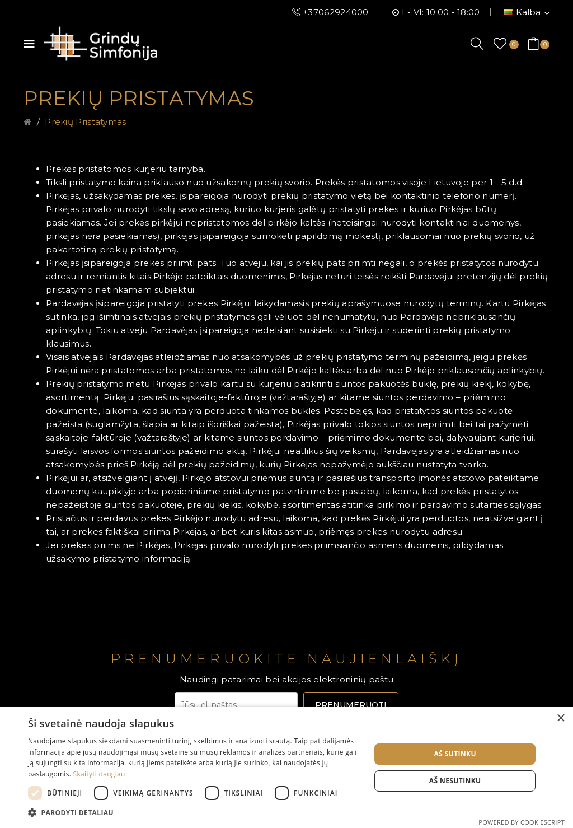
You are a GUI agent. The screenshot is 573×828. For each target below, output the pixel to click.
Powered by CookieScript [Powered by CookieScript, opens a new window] (521, 822)
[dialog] (286, 767)
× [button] (560, 718)
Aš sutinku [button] (455, 754)
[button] (194, 813)
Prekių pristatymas (85, 121)
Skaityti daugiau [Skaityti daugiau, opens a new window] (99, 774)
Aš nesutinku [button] (455, 780)
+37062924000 (336, 12)
